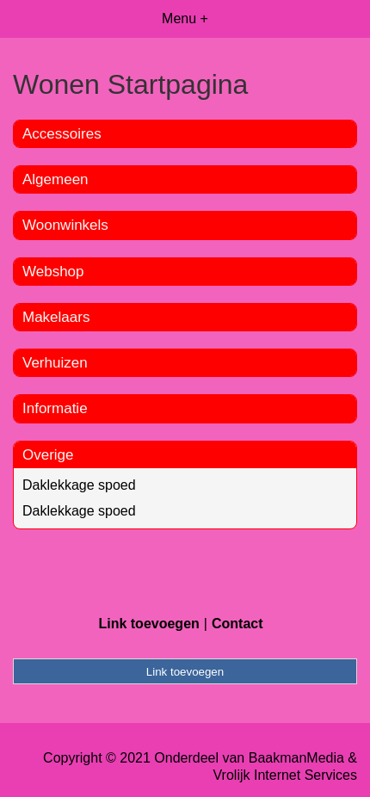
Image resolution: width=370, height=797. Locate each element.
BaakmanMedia (296, 758)
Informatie (55, 408)
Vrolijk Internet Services (285, 775)
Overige (48, 455)
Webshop (53, 271)
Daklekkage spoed (79, 485)
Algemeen (55, 179)
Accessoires (62, 134)
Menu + (185, 18)
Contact (237, 623)
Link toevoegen (148, 623)
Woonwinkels (65, 225)
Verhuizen (55, 363)
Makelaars (55, 317)
